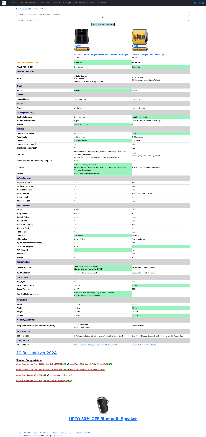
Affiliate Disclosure (50, 433)
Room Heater (42, 3)
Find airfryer (26, 8)
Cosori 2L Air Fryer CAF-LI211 (144, 345)
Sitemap (63, 433)
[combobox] (103, 14)
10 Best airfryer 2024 (36, 352)
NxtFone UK (85, 433)
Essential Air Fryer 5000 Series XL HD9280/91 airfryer (101, 54)
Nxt (17, 8)
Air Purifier (101, 3)
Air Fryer (55, 3)
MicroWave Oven (86, 3)
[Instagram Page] (200, 2)
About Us (27, 433)
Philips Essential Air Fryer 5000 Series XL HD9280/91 (95, 345)
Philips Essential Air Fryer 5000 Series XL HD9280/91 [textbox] (38, 14)
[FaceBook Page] (196, 2)
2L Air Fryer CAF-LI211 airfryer (148, 54)
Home (20, 433)
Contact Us (37, 433)
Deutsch (13, 3)
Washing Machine (69, 3)
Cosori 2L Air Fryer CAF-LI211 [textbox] (29, 20)
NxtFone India (73, 433)
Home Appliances (27, 3)
